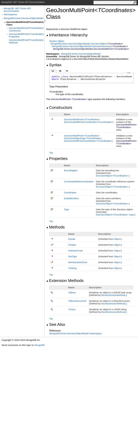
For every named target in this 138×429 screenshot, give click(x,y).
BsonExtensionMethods (113, 295)
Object (117, 239)
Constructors (59, 107)
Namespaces (10, 14)
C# (53, 71)
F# (67, 71)
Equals (71, 239)
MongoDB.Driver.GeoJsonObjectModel (23, 18)
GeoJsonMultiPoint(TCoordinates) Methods (26, 41)
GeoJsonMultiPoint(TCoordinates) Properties (26, 35)
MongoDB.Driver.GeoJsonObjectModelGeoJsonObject (78, 43)
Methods (55, 227)
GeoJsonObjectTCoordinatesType (115, 214)
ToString (72, 268)
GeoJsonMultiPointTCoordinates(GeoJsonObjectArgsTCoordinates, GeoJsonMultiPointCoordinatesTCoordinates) (88, 138)
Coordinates (70, 192)
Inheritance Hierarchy (67, 35)
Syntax (53, 65)
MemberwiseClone (77, 262)
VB (60, 71)
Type (66, 209)
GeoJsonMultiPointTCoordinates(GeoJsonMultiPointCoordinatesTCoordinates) (89, 120)
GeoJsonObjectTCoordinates (112, 175)
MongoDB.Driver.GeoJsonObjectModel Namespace (75, 333)
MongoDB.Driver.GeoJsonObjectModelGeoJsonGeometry (81, 46)
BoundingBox (71, 170)
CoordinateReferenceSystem (79, 181)
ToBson (72, 292)
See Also (55, 324)
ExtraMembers (71, 198)
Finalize (72, 244)
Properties (57, 158)
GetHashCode (75, 250)
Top (51, 152)
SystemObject (56, 41)
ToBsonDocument (77, 301)
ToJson (72, 309)
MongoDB (39, 345)
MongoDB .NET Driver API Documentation (17, 9)
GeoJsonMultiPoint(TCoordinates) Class (25, 23)
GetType (72, 256)
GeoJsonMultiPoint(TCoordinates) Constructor (26, 29)
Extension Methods (65, 280)
